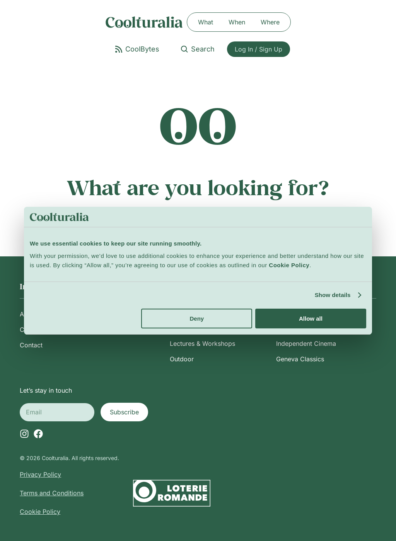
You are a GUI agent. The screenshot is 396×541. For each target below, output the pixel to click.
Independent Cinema (306, 343)
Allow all (311, 318)
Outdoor (182, 359)
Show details (333, 295)
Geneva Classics (300, 359)
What (205, 22)
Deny (197, 318)
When (237, 22)
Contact (31, 345)
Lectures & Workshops (202, 343)
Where (270, 22)
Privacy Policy (40, 474)
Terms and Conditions (52, 493)
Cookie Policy (40, 511)
